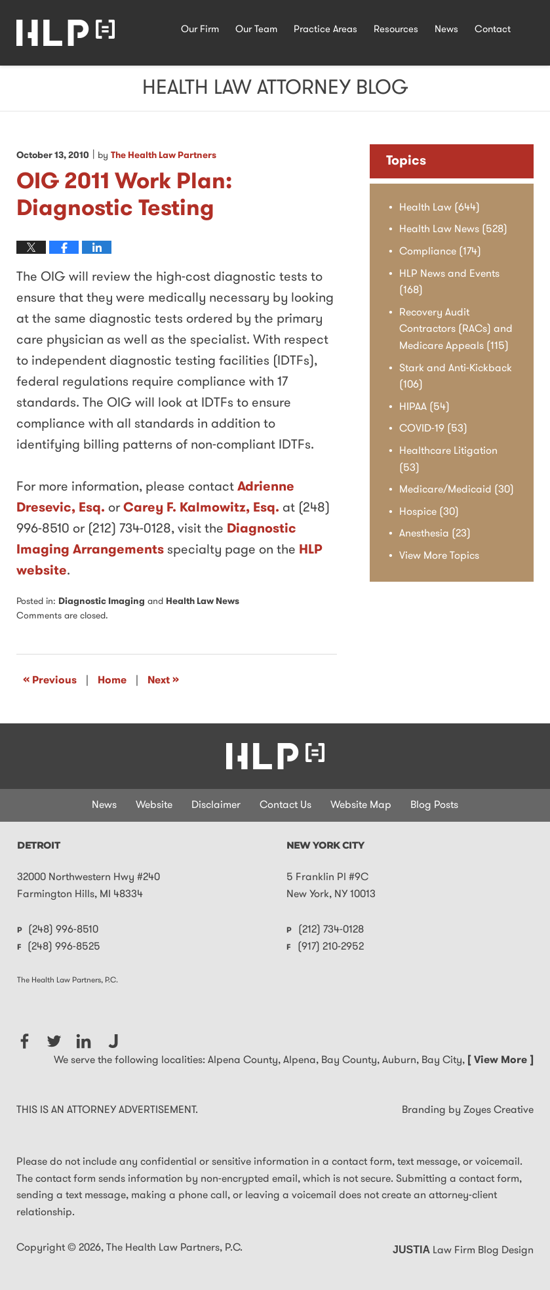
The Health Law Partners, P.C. (174, 1248)
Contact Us (285, 805)
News (446, 30)
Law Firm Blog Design (463, 1250)
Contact (493, 30)
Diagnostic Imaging (101, 602)
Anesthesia (435, 534)
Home (112, 680)
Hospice (429, 512)
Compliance (440, 252)
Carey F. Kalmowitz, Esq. (201, 508)
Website (154, 805)
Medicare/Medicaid (456, 490)
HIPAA (424, 407)
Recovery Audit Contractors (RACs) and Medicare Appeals (456, 330)
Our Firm (200, 30)
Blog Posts (434, 805)
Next (163, 680)
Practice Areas (325, 30)
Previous (50, 680)
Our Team (256, 30)
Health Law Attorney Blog (65, 33)
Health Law (439, 208)
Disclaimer (216, 805)
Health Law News (202, 602)
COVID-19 (433, 429)
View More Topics (439, 556)
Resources (396, 30)
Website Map (360, 805)
